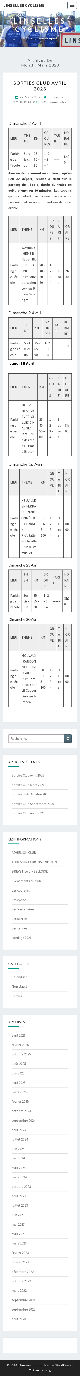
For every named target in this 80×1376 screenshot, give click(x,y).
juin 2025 (18, 1073)
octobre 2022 (21, 1281)
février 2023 (20, 1252)
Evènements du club (26, 881)
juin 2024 (18, 1149)
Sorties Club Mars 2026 (28, 785)
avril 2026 (19, 1035)
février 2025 (20, 1101)
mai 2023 (18, 1224)
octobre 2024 (21, 1111)
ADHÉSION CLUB (24, 852)
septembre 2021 (23, 1300)
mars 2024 (19, 1177)
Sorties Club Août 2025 (28, 813)
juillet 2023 (20, 1205)
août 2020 (19, 1319)
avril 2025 (19, 1082)
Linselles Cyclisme (23, 5)
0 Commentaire (54, 102)
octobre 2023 (21, 1186)
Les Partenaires (23, 909)
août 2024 (19, 1130)
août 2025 (19, 1063)
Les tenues (19, 928)
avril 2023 (19, 1234)
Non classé (20, 986)
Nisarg (46, 1370)
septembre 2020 (23, 1309)
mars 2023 (19, 1243)
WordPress (63, 1365)
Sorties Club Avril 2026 (28, 775)
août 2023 (19, 1196)
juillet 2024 (20, 1139)
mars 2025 (19, 1092)
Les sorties (20, 918)
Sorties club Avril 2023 (40, 85)
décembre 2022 (23, 1271)
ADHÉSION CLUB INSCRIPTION (34, 862)
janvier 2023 (20, 1262)
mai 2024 (18, 1158)
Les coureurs (21, 890)
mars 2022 (19, 1290)
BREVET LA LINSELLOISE (30, 871)
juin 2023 (18, 1215)
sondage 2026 (22, 937)
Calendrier (19, 977)
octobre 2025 (21, 1054)
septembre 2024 (23, 1120)
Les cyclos (19, 900)
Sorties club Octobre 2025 (30, 794)
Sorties (17, 996)
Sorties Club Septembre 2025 (33, 804)
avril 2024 (19, 1168)
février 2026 (20, 1045)
